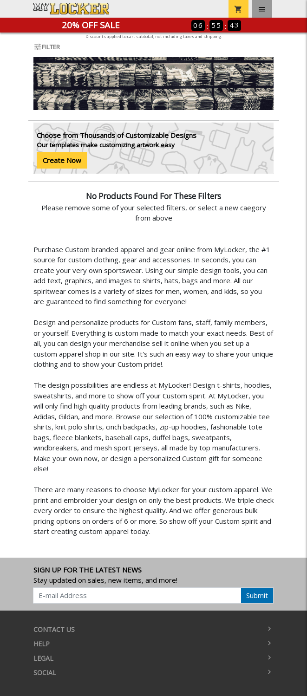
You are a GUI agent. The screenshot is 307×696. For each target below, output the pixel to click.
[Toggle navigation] (262, 9)
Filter (46, 47)
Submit (257, 595)
